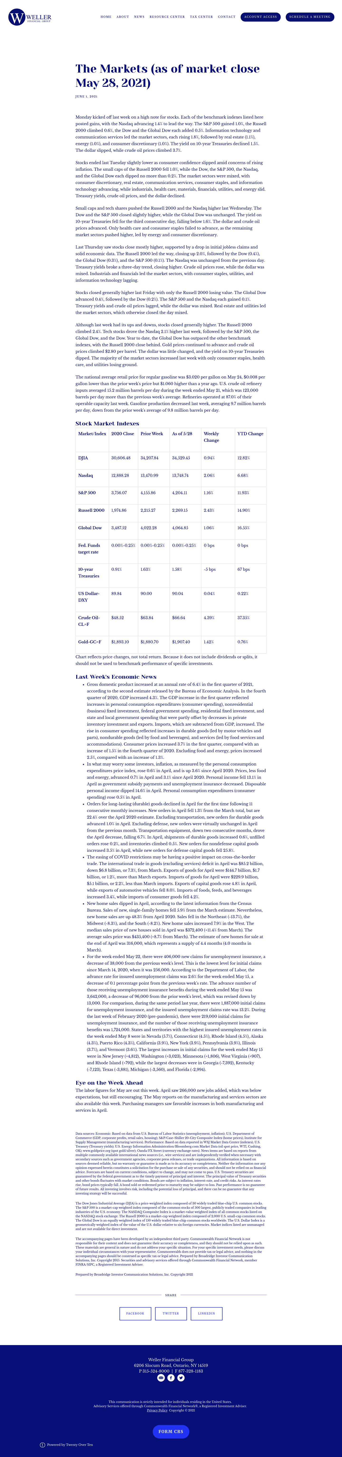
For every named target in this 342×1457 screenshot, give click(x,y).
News (139, 16)
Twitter (171, 1313)
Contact (227, 16)
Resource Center (167, 16)
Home (106, 16)
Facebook (135, 1313)
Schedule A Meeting (310, 16)
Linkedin (206, 1313)
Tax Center (201, 16)
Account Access (260, 16)
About (123, 16)
